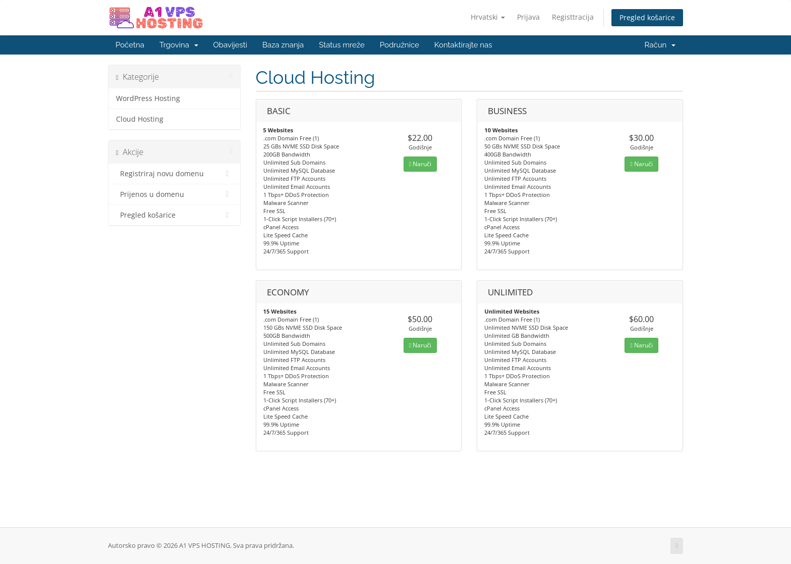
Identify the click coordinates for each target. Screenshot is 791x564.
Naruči (420, 164)
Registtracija (573, 17)
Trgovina (178, 44)
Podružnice (399, 44)
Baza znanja (283, 44)
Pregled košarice (647, 17)
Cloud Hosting (139, 119)
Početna (130, 44)
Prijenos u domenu (174, 194)
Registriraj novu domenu (174, 174)
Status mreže (342, 44)
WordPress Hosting (148, 98)
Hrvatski (488, 17)
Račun (660, 44)
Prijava (528, 17)
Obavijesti (230, 44)
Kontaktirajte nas (463, 44)
